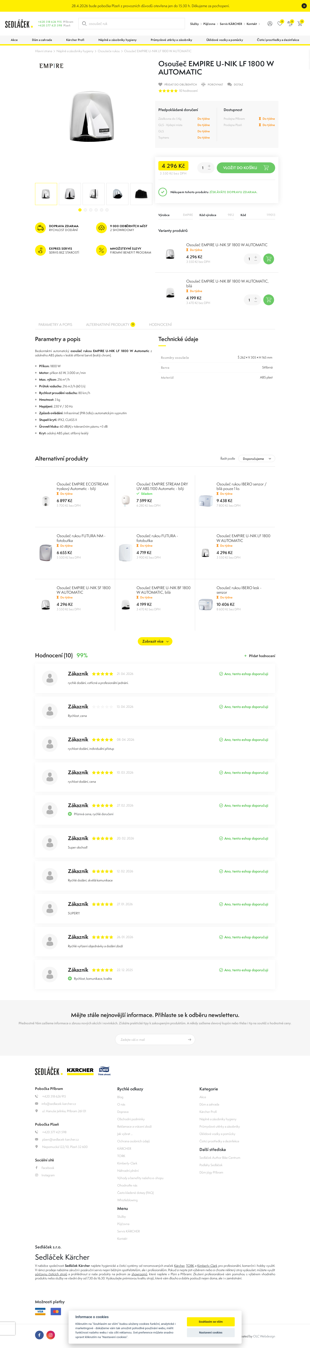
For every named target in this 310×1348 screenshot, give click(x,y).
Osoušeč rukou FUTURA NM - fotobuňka (81, 538)
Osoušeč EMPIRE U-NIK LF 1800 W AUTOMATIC (157, 51)
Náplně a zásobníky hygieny (74, 51)
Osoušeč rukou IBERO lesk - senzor (239, 590)
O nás (121, 1104)
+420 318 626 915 (50, 22)
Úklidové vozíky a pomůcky (217, 1134)
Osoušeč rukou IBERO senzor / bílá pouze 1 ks (242, 486)
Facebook (44, 1168)
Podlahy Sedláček (211, 1165)
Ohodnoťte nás (127, 1185)
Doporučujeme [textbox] (253, 458)
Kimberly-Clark (127, 1163)
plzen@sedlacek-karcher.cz (57, 1139)
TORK (121, 1156)
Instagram (45, 1175)
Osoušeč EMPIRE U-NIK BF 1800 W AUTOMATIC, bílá (227, 283)
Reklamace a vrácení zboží (134, 1126)
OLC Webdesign (264, 1336)
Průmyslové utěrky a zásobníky (219, 1126)
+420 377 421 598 (50, 25)
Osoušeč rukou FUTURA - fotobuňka (157, 538)
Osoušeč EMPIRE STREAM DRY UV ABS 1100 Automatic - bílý (162, 486)
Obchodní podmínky (131, 1119)
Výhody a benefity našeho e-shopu (140, 1178)
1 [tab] (80, 210)
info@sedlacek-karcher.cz (55, 1104)
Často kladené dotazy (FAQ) (135, 1193)
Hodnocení (160, 324)
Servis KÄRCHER (231, 24)
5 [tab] (101, 210)
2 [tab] (85, 210)
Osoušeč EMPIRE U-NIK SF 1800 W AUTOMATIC (227, 244)
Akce (202, 1097)
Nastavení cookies (210, 1332)
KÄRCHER (124, 1148)
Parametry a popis (55, 324)
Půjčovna (209, 24)
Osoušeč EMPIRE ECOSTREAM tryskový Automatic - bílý (82, 486)
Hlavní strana (43, 51)
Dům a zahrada (209, 1104)
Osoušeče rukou (109, 51)
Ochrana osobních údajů (133, 1141)
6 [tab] (107, 210)
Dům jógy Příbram (211, 1172)
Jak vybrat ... (125, 1134)
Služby (194, 24)
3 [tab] (90, 210)
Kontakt (252, 24)
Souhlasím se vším (211, 1321)
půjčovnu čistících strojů (51, 1274)
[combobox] (256, 458)
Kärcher (179, 1266)
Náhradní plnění (128, 1171)
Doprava (122, 1112)
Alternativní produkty (110, 324)
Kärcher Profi (208, 1112)
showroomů (139, 1274)
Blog (120, 1097)
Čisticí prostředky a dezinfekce (219, 1141)
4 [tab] (96, 210)
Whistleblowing (127, 1200)
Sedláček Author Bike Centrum (219, 1158)
